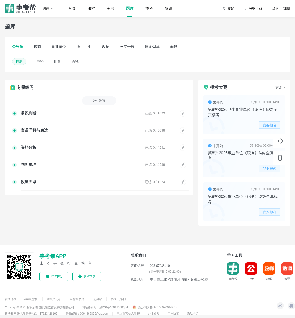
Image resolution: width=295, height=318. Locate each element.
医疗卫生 (84, 46)
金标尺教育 (30, 299)
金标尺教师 (77, 299)
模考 (149, 8)
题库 (130, 8)
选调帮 (98, 299)
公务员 (17, 46)
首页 (72, 8)
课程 (91, 8)
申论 (40, 62)
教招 (105, 46)
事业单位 (59, 46)
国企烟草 (152, 46)
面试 (173, 46)
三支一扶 (127, 46)
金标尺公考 (54, 299)
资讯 (168, 8)
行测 (19, 62)
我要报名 (269, 125)
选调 (37, 46)
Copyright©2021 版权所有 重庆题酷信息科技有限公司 (39, 307)
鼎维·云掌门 (118, 299)
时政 (57, 62)
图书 (110, 8)
